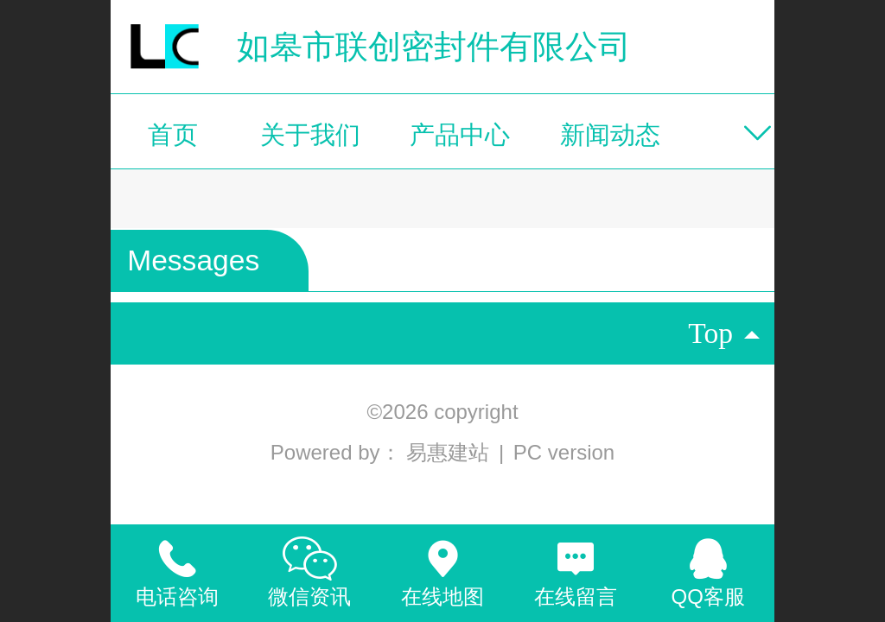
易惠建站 (450, 452)
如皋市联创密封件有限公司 (434, 46)
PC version (563, 452)
